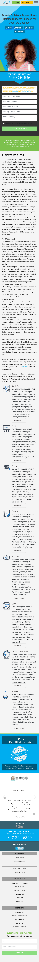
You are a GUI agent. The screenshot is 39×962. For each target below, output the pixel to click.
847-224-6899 (19, 77)
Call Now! (16, 2)
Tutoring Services (20, 857)
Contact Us (19, 865)
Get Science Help (19, 894)
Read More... (19, 420)
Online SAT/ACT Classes (19, 868)
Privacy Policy (15, 91)
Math (9, 28)
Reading (18, 28)
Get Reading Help (19, 890)
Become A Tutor (19, 919)
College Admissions (19, 872)
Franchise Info (27, 2)
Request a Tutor (19, 912)
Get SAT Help (19, 901)
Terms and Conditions (26, 91)
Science (29, 28)
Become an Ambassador (19, 916)
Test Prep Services (19, 861)
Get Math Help (19, 887)
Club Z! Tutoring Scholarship (19, 883)
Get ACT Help (19, 898)
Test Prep (19, 32)
